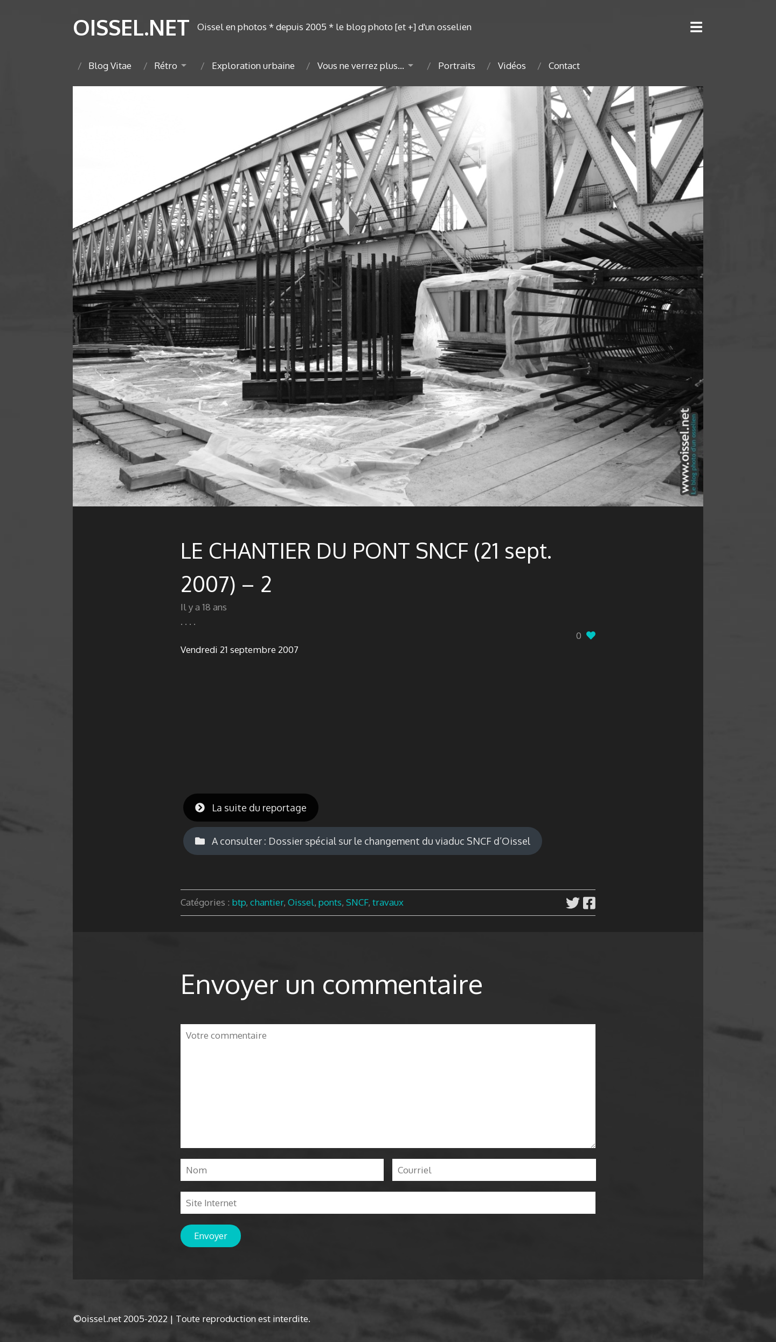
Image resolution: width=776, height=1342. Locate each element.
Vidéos (512, 65)
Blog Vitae (109, 65)
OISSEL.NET (131, 26)
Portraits (456, 65)
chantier (266, 902)
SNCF (357, 902)
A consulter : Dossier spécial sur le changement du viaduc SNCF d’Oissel (362, 841)
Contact (564, 65)
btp (239, 902)
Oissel (301, 902)
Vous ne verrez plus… (360, 65)
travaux (388, 902)
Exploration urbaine (253, 65)
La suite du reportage (251, 807)
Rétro (165, 65)
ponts (330, 902)
